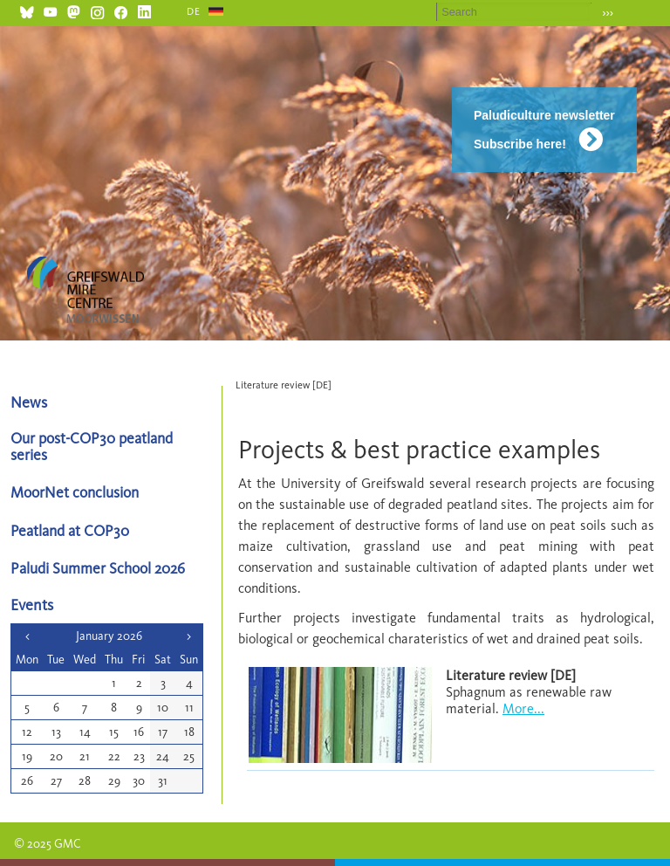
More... (523, 708)
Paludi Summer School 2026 (97, 568)
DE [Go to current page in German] (194, 11)
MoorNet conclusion (74, 492)
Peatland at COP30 (69, 530)
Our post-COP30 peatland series (91, 446)
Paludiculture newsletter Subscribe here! (544, 129)
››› (607, 12)
